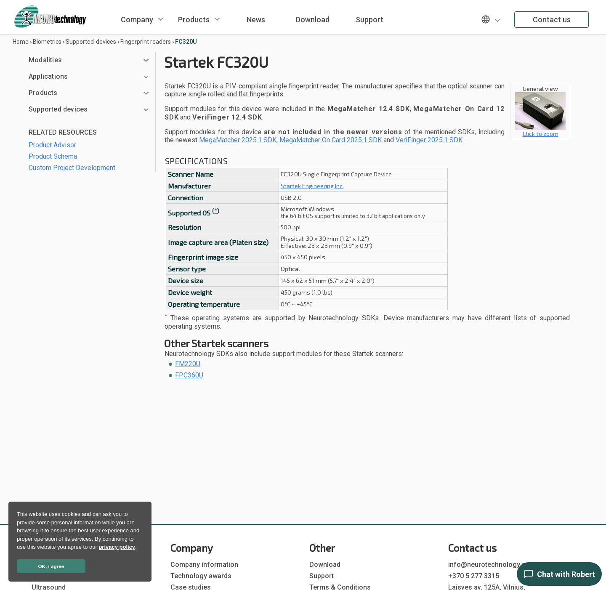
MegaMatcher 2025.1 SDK (237, 140)
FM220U (187, 364)
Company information (204, 565)
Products (194, 19)
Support (369, 19)
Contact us (552, 19)
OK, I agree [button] (51, 566)
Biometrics (47, 41)
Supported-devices (91, 41)
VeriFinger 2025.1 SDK (429, 140)
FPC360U (189, 375)
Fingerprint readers (145, 41)
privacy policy (116, 547)
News (256, 19)
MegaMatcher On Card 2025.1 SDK (330, 140)
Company (137, 19)
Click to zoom (540, 130)
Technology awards (200, 576)
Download (313, 19)
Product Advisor (52, 145)
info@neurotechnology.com (491, 565)
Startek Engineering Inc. (312, 185)
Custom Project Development (72, 168)
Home (21, 41)
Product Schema (53, 156)
